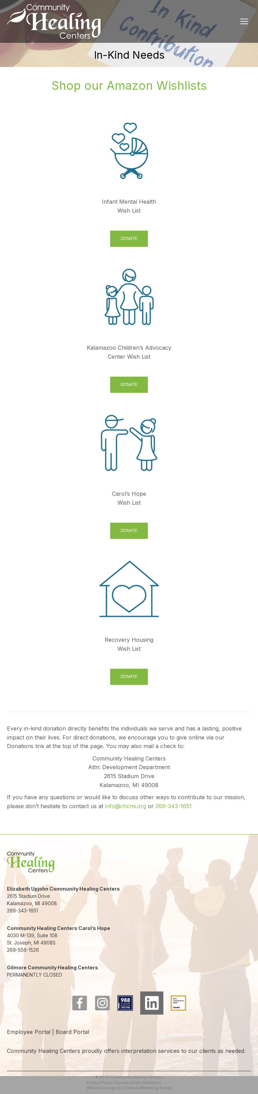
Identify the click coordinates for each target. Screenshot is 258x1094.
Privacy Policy (100, 1082)
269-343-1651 (173, 806)
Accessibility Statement (138, 1082)
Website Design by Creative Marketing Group (129, 1087)
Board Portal (72, 1031)
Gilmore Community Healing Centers (52, 967)
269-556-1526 (23, 950)
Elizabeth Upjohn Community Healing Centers (63, 889)
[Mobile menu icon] (244, 21)
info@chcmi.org (125, 806)
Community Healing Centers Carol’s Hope (58, 928)
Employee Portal (28, 1031)
